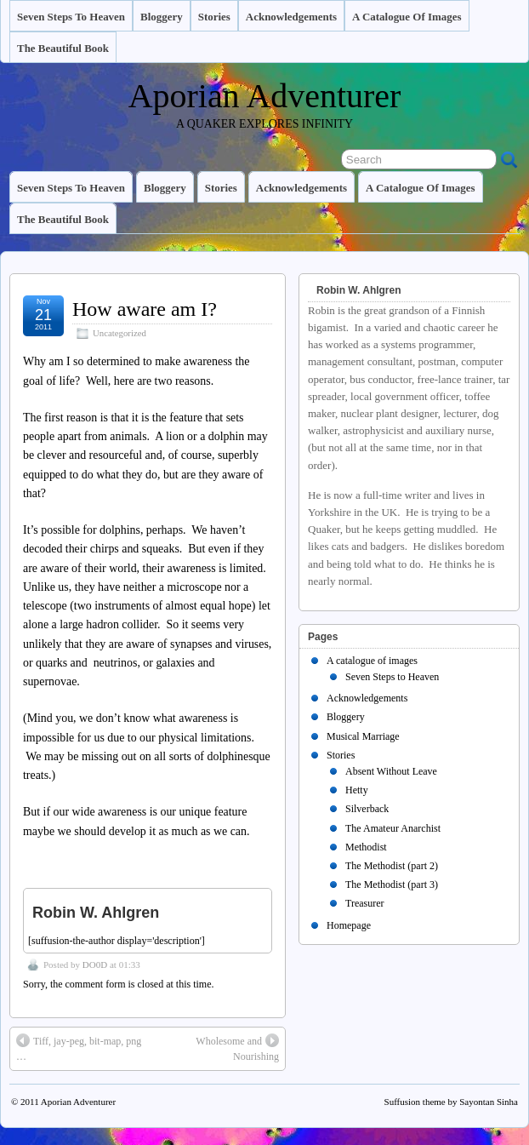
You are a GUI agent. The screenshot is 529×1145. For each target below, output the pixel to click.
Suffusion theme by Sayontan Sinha (451, 1101)
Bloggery (161, 16)
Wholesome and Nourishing (237, 1047)
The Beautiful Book (63, 48)
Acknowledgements (291, 16)
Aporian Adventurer (264, 96)
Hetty (356, 790)
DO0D (94, 964)
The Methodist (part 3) (391, 884)
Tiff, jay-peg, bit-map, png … (78, 1047)
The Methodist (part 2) (391, 866)
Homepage (349, 925)
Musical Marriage (363, 736)
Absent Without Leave (391, 771)
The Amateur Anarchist (393, 828)
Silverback (367, 809)
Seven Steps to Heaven (71, 16)
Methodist (366, 847)
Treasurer (364, 903)
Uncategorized (119, 333)
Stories (214, 16)
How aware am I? (144, 309)
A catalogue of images (406, 16)
